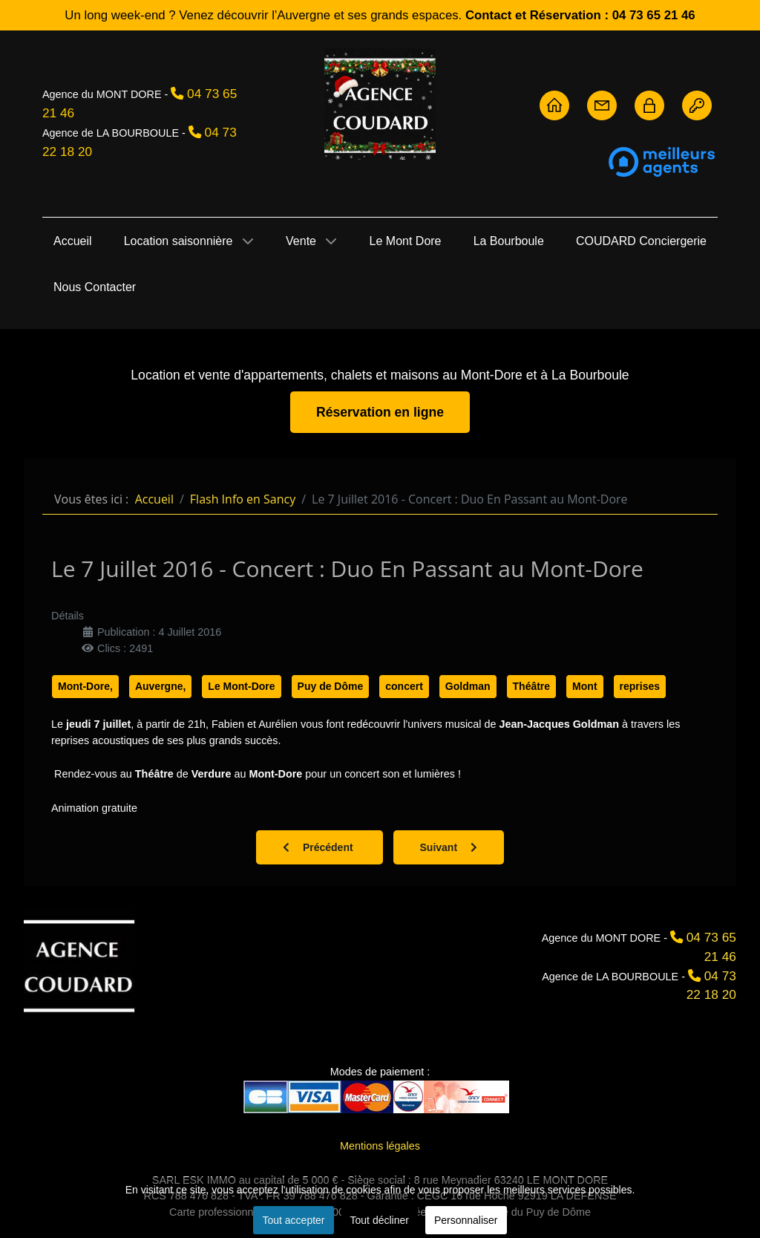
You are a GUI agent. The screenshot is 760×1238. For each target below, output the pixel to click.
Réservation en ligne (380, 412)
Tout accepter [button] (293, 1220)
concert (404, 686)
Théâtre (532, 686)
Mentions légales (380, 1146)
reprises (640, 686)
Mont (584, 686)
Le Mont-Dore (241, 686)
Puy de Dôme (331, 686)
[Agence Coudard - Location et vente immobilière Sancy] (380, 104)
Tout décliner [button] (379, 1220)
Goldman (468, 686)
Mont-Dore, (85, 686)
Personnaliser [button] (466, 1220)
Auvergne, (160, 686)
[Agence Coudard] (79, 965)
